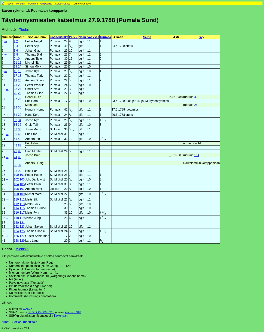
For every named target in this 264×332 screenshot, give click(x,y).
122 (16, 226)
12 (19, 62)
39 (15, 134)
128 (16, 240)
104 (16, 184)
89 (19, 145)
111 (22, 199)
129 (22, 240)
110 (16, 199)
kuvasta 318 (73, 312)
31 (15, 114)
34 (19, 120)
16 (19, 71)
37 (15, 129)
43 (196, 97)
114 (196, 155)
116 (16, 212)
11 (15, 62)
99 (19, 170)
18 (19, 75)
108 (16, 194)
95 (19, 157)
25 (15, 93)
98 (15, 170)
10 (18, 58)
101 (22, 174)
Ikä (66, 37)
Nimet (5, 322)
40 (19, 134)
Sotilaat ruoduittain (24, 322)
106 (16, 188)
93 (19, 151)
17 (15, 75)
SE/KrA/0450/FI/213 (41, 312)
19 (15, 80)
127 (22, 236)
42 (19, 138)
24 (19, 89)
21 (15, 85)
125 (22, 231)
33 (15, 120)
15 (15, 71)
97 (19, 165)
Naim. (83, 37)
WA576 (27, 308)
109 (22, 194)
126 (16, 236)
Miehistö (9, 30)
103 (22, 179)
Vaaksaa (93, 37)
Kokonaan (61, 315)
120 (16, 222)
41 (15, 138)
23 (15, 89)
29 (15, 107)
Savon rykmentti (16, 3)
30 (19, 107)
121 (22, 222)
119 (22, 218)
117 (22, 212)
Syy (201, 37)
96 (15, 165)
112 (16, 204)
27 (15, 98)
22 (19, 85)
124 (16, 231)
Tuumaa (105, 37)
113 (22, 204)
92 (15, 151)
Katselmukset (62, 3)
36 (19, 124)
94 (15, 157)
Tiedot (24, 30)
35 (15, 124)
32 (19, 114)
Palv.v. (73, 37)
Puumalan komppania (40, 3)
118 (16, 218)
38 (19, 129)
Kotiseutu (57, 37)
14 (19, 66)
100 (16, 174)
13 (15, 66)
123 (22, 226)
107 (22, 188)
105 (22, 184)
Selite (147, 37)
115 (22, 208)
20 (19, 80)
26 (19, 93)
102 (16, 179)
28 (19, 98)
